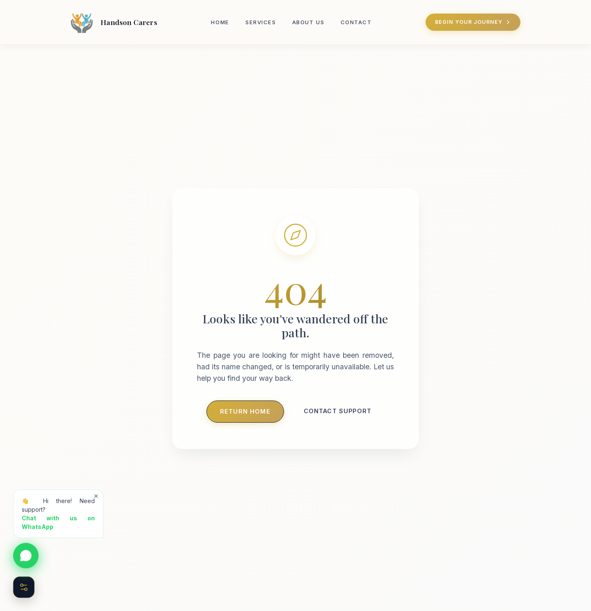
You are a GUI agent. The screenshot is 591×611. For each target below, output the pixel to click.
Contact (356, 22)
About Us (308, 22)
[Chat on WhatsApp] (26, 555)
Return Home (245, 411)
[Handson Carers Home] (112, 22)
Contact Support (337, 410)
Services (260, 22)
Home (220, 22)
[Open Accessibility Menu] (23, 587)
